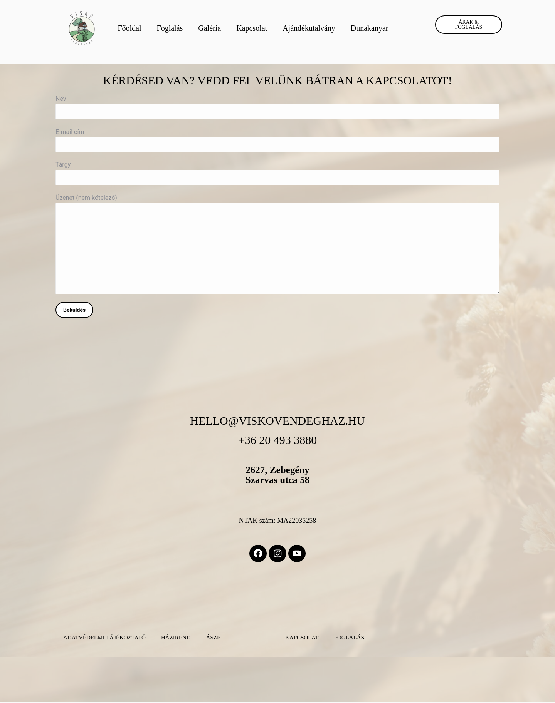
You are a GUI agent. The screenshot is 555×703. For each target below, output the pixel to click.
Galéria (209, 28)
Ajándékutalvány (309, 28)
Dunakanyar (369, 28)
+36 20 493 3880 (277, 440)
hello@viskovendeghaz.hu (277, 420)
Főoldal (129, 28)
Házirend (176, 639)
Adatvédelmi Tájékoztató (104, 639)
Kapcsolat (251, 28)
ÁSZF (213, 639)
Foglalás (170, 28)
